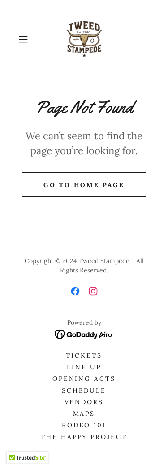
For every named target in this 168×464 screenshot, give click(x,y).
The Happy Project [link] (84, 437)
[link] (84, 39)
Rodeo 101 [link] (84, 425)
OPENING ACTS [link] (84, 379)
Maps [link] (84, 414)
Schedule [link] (84, 390)
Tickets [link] (84, 355)
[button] (24, 39)
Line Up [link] (84, 367)
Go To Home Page (84, 185)
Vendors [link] (84, 402)
